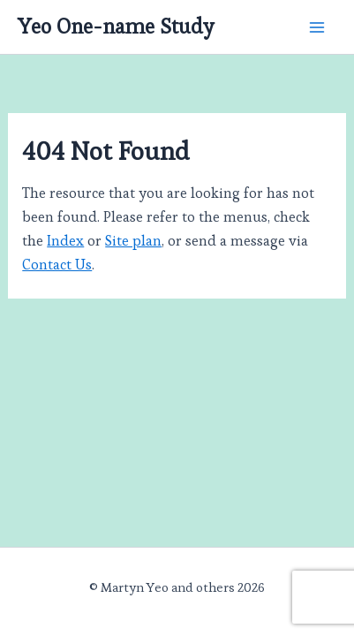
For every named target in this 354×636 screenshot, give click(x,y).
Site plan (133, 240)
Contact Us (57, 264)
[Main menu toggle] (316, 27)
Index (65, 240)
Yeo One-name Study (116, 26)
